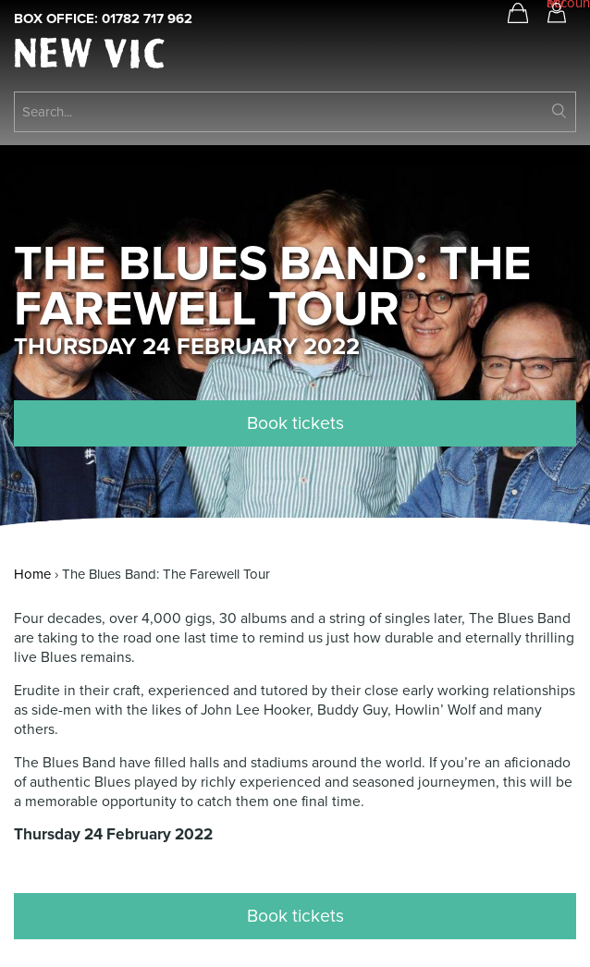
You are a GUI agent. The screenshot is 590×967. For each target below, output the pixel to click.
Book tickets (295, 423)
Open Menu (555, 57)
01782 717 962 (147, 18)
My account (557, 7)
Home (32, 574)
